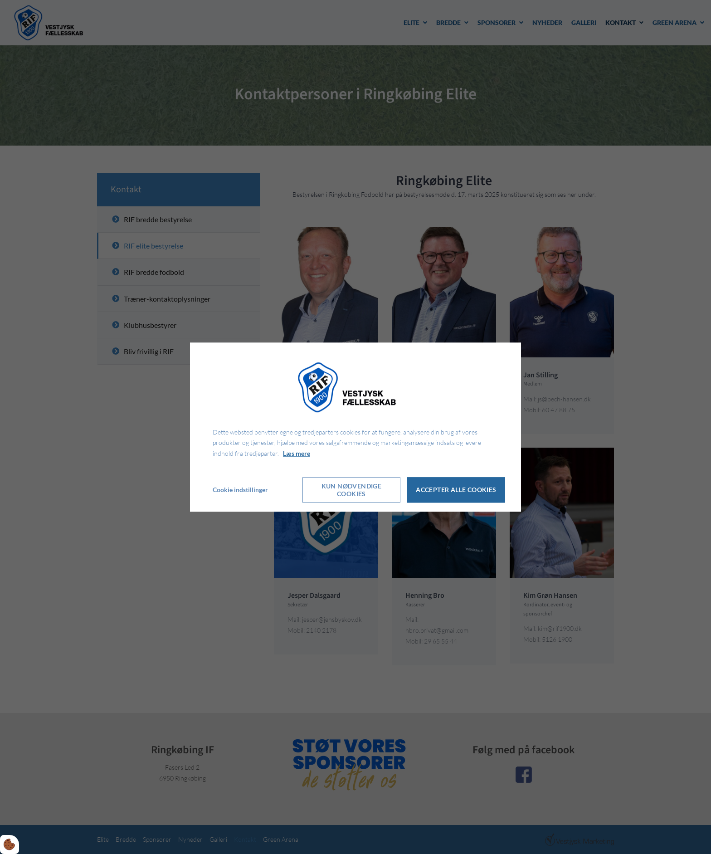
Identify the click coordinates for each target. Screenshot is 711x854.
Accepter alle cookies (456, 490)
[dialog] (355, 427)
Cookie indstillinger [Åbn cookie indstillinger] (240, 489)
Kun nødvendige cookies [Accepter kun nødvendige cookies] (351, 490)
